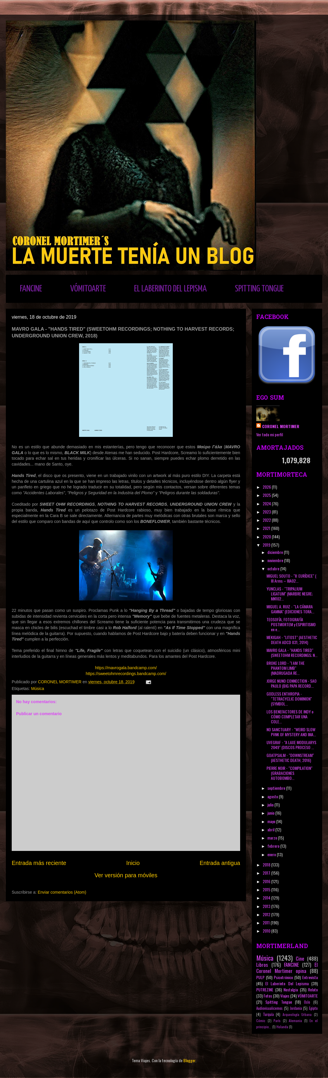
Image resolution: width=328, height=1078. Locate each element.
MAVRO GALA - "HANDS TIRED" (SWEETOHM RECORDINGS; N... (291, 652)
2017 (267, 873)
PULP (260, 977)
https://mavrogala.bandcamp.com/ (126, 667)
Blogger (189, 1060)
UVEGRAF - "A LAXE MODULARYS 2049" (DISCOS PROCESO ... (291, 744)
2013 (267, 906)
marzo (272, 838)
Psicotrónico (283, 977)
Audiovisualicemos (269, 1008)
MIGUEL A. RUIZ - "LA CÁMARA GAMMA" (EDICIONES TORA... (290, 608)
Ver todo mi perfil (269, 434)
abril (271, 829)
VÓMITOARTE (88, 288)
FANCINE (31, 288)
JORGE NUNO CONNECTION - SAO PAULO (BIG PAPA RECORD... (291, 683)
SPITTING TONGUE (259, 288)
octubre (273, 568)
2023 (267, 512)
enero (272, 854)
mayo (271, 821)
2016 (267, 881)
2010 (267, 931)
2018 (267, 864)
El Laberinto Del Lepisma (287, 983)
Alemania (295, 1020)
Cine (300, 958)
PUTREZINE (264, 989)
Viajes (284, 996)
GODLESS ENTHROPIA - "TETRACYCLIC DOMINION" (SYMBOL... (289, 699)
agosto (273, 796)
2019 (267, 545)
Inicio (133, 863)
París (277, 1020)
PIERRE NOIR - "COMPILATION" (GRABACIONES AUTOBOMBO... (289, 773)
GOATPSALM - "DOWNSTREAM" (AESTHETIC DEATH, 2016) (290, 757)
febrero (273, 846)
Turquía (268, 1014)
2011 (267, 922)
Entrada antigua (220, 863)
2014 (267, 898)
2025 (267, 495)
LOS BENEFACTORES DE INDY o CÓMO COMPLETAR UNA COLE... (289, 716)
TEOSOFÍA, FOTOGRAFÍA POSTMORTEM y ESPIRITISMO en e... (291, 624)
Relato (313, 989)
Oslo (307, 1002)
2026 (267, 487)
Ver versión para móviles (126, 875)
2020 (267, 536)
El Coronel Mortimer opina (287, 967)
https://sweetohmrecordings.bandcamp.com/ (126, 673)
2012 (267, 914)
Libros (262, 964)
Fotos (268, 996)
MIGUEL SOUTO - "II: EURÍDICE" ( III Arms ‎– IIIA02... (291, 578)
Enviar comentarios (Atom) (62, 892)
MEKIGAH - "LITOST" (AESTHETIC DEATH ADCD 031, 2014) (291, 639)
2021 (267, 528)
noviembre (275, 560)
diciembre (275, 552)
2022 (267, 520)
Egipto (313, 1008)
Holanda (282, 1026)
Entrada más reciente (39, 863)
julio (270, 804)
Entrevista (310, 977)
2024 (267, 503)
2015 (267, 889)
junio (271, 813)
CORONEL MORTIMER (280, 426)
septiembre (276, 788)
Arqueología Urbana (297, 1014)
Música (37, 688)
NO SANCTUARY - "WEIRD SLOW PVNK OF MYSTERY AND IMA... (291, 731)
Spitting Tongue (278, 1002)
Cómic (260, 1020)
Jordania (296, 1008)
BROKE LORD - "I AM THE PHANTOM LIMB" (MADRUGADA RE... (285, 668)
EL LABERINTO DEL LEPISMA (170, 288)
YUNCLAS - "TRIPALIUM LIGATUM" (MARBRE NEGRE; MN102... (289, 594)
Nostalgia (290, 989)
